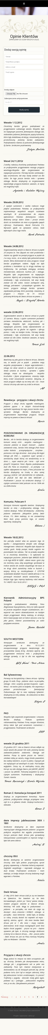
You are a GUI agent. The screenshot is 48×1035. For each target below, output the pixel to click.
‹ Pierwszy (4, 996)
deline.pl (31, 1016)
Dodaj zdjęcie (9, 90)
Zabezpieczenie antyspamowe (16, 98)
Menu (24, 3)
